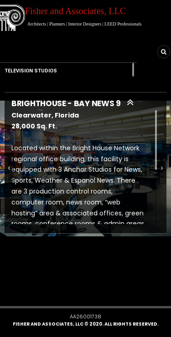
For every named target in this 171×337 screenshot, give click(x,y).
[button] (42, 291)
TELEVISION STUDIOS (31, 71)
